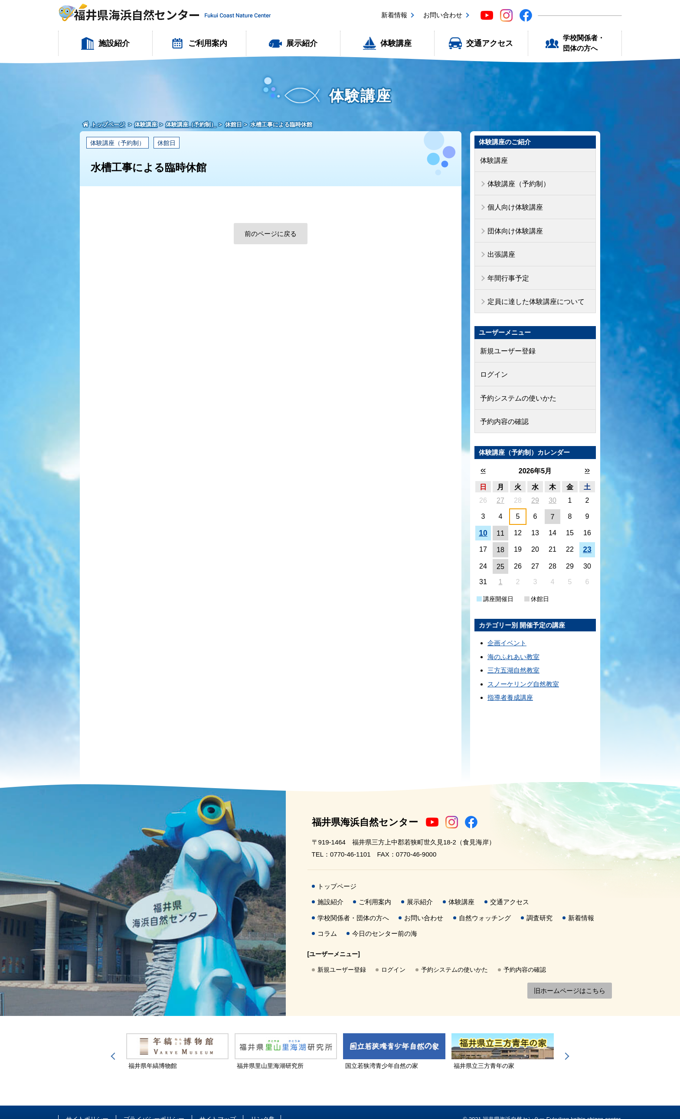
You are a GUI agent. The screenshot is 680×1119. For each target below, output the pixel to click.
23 (587, 536)
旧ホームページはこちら (569, 976)
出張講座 (500, 248)
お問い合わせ (442, 15)
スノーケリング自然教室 (523, 670)
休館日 (166, 142)
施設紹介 (114, 43)
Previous (114, 1042)
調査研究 (539, 904)
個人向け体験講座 (513, 204)
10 (483, 519)
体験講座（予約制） (117, 142)
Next (565, 1042)
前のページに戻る (271, 233)
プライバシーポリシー (154, 1105)
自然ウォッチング (485, 904)
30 (552, 486)
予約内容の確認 (503, 408)
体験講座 (396, 43)
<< (483, 456)
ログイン (493, 363)
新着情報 (394, 15)
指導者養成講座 (510, 684)
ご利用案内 (207, 43)
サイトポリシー (87, 1105)
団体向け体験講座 (513, 226)
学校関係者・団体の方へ (584, 43)
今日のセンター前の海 (384, 920)
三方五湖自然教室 (513, 656)
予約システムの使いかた (516, 386)
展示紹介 (301, 43)
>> (587, 456)
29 (535, 486)
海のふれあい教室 (513, 643)
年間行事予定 (506, 271)
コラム (327, 920)
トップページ (336, 872)
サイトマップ (217, 1105)
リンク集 (263, 1105)
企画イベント (506, 629)
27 (500, 486)
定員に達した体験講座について (533, 293)
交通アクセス (489, 43)
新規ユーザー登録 (506, 341)
